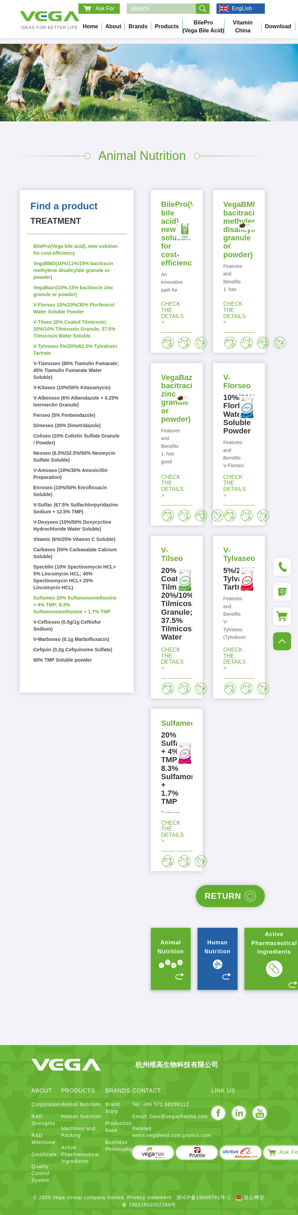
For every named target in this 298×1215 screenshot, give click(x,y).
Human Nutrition (81, 1116)
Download (278, 26)
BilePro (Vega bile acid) (203, 26)
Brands (137, 26)
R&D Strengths (43, 1120)
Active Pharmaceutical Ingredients (80, 1154)
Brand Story (112, 1108)
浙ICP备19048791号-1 (203, 1197)
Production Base (118, 1127)
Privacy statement (149, 1197)
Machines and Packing (78, 1132)
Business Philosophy (119, 1145)
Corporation (45, 1104)
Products (167, 26)
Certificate (44, 1154)
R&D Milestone (43, 1139)
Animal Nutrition (81, 1104)
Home (90, 26)
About (113, 26)
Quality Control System (40, 1173)
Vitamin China (243, 26)
